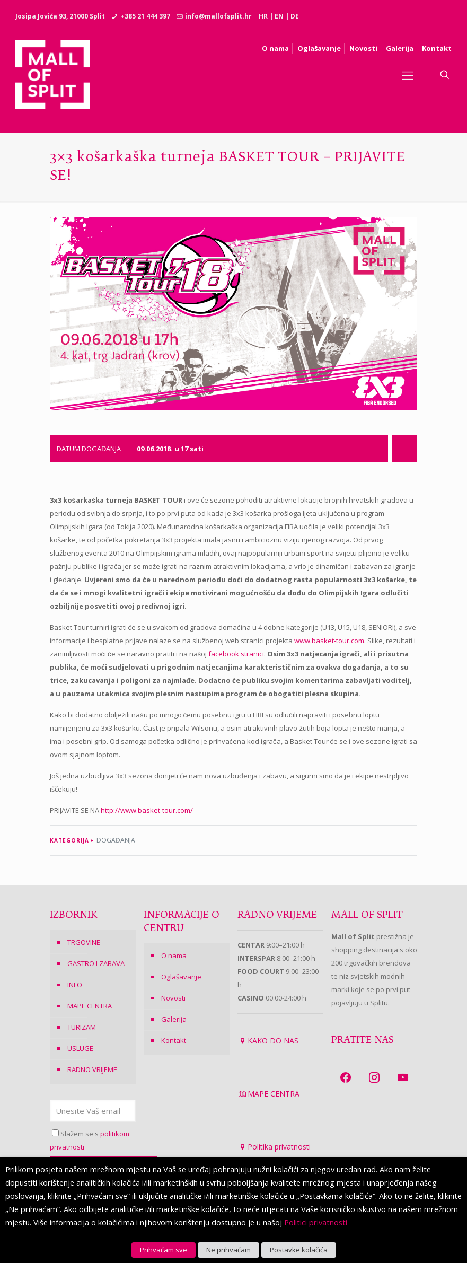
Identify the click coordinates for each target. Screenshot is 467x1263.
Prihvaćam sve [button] (163, 1250)
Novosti (173, 998)
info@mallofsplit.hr (218, 16)
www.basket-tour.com (329, 640)
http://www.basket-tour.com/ (147, 810)
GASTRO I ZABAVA (96, 963)
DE (294, 16)
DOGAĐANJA (115, 840)
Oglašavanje (181, 976)
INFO (74, 984)
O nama (174, 955)
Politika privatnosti (279, 1147)
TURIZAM (81, 1027)
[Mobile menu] (408, 75)
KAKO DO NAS (273, 1041)
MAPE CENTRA (89, 1006)
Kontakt (173, 1040)
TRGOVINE (83, 942)
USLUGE (80, 1048)
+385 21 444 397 (145, 16)
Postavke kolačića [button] (299, 1250)
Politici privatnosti (315, 1222)
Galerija (174, 1019)
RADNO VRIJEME (92, 1069)
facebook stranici (236, 654)
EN (279, 16)
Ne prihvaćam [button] (228, 1250)
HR (263, 16)
